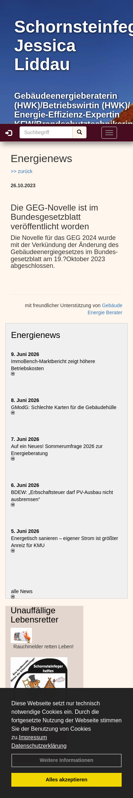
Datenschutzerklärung (39, 746)
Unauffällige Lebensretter (35, 614)
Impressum (33, 737)
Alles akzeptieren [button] (67, 779)
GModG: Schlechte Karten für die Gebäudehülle (63, 407)
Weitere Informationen (67, 760)
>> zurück (21, 171)
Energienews (35, 335)
